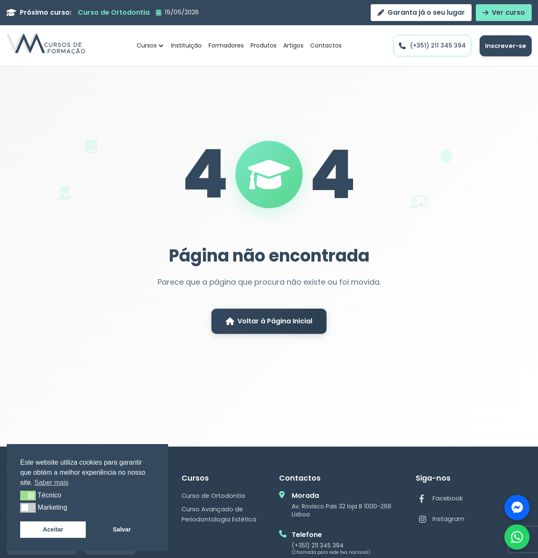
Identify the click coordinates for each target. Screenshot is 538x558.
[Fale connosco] (517, 507)
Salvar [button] (122, 529)
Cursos (151, 45)
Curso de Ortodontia (213, 496)
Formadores (226, 45)
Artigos (293, 45)
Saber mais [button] (51, 482)
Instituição (186, 45)
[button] (28, 495)
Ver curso (504, 12)
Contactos (326, 45)
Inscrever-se (505, 46)
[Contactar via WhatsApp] (517, 537)
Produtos (264, 45)
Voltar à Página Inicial (269, 321)
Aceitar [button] (53, 529)
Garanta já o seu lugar (421, 12)
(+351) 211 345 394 (318, 545)
